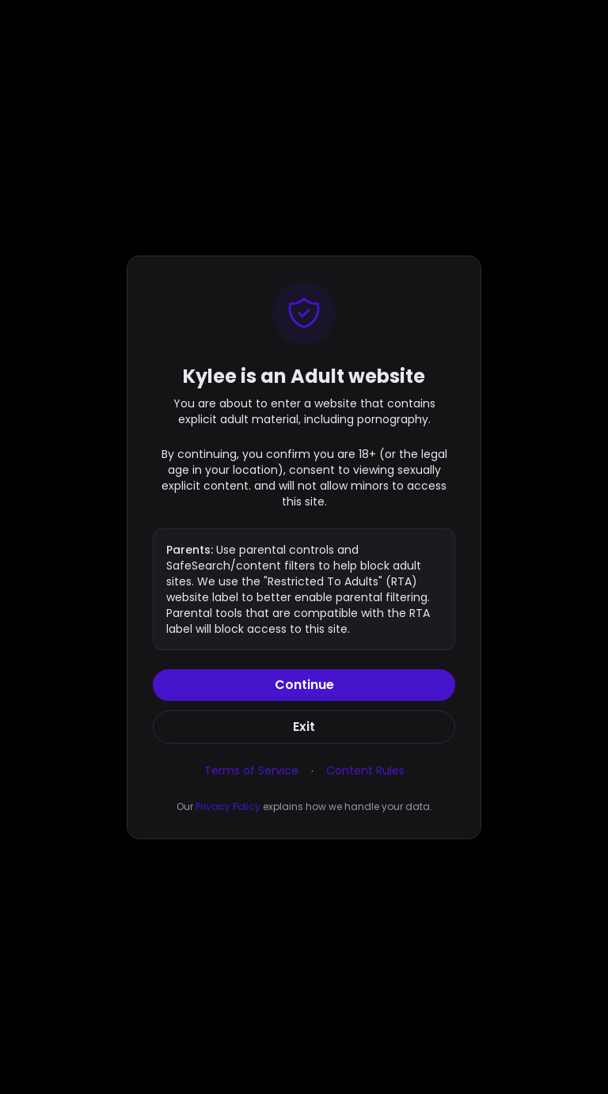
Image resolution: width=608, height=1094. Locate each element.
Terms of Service (251, 770)
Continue (304, 685)
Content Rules (365, 770)
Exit (304, 726)
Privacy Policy (228, 806)
